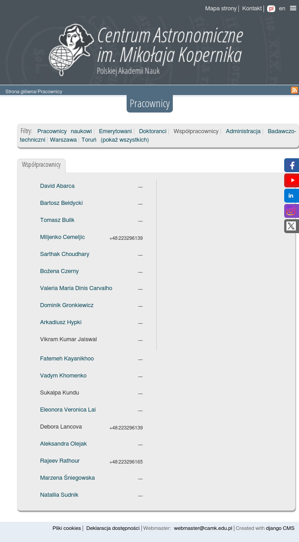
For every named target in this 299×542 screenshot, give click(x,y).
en (282, 9)
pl (271, 9)
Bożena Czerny (59, 271)
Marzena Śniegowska (67, 478)
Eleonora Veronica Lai (68, 410)
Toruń (88, 140)
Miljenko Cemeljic (62, 237)
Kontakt (252, 9)
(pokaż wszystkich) (125, 140)
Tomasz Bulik (57, 220)
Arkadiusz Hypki (60, 322)
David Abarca (57, 186)
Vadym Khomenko (63, 376)
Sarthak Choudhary (64, 254)
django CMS (280, 528)
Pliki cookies (67, 528)
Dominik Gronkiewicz (66, 305)
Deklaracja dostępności (113, 528)
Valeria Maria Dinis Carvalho (76, 288)
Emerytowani (115, 131)
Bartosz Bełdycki (61, 203)
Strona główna (20, 91)
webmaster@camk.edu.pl (203, 528)
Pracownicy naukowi (64, 131)
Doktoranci (153, 131)
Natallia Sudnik (59, 495)
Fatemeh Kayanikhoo (67, 359)
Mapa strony (221, 9)
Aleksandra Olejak (63, 444)
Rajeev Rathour (59, 461)
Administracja (243, 131)
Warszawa (63, 140)
